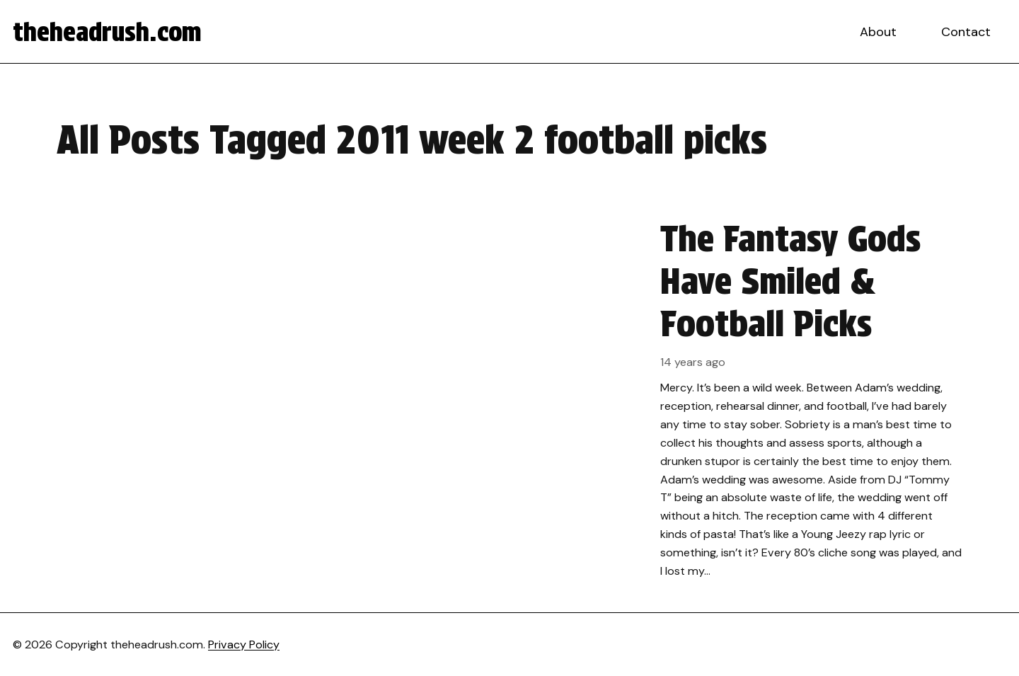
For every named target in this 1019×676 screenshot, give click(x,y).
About (878, 31)
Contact (966, 31)
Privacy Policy (244, 644)
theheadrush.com (107, 31)
